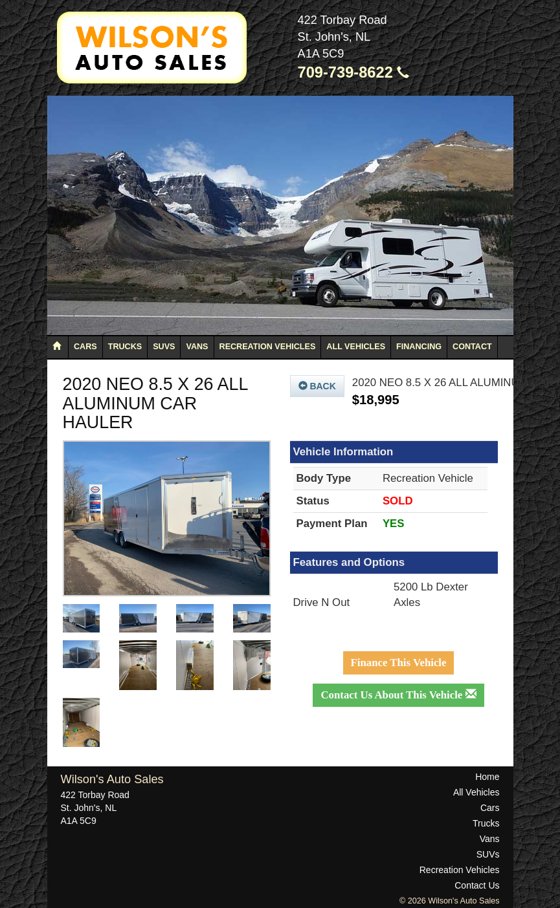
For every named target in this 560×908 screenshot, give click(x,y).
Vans (197, 346)
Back (317, 386)
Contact (472, 346)
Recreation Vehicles (267, 346)
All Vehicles (355, 346)
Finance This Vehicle (399, 662)
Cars (85, 346)
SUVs (164, 346)
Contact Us (476, 885)
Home (487, 777)
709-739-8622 (354, 72)
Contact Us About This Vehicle (398, 695)
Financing (419, 346)
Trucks (125, 346)
